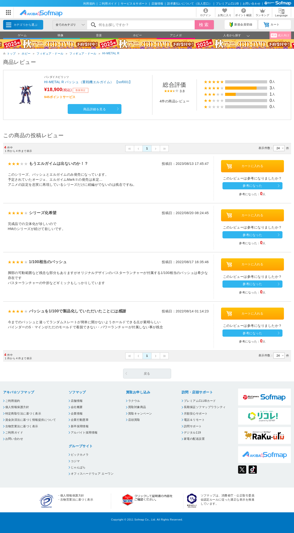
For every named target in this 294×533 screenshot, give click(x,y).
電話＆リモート (194, 419)
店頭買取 (134, 419)
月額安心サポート (196, 413)
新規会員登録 (241, 24)
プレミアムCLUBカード (200, 401)
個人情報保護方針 (17, 407)
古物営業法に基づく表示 (21, 426)
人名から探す (232, 35)
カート (271, 24)
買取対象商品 (137, 407)
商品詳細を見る (94, 109)
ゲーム (22, 35)
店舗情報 (157, 3)
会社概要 (77, 407)
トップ (11, 53)
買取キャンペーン (140, 413)
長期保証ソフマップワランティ (205, 407)
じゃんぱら (78, 467)
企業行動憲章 (80, 419)
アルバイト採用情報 (84, 432)
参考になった (252, 185)
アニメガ (176, 35)
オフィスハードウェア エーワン (92, 473)
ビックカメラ (80, 454)
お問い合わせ (252, 3)
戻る (147, 373)
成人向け (280, 35)
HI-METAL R (110, 53)
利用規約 (89, 3)
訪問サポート (193, 426)
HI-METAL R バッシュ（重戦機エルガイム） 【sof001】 (88, 82)
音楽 (99, 35)
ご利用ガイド (108, 3)
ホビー (137, 35)
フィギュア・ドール (49, 53)
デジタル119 (192, 432)
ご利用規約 (12, 401)
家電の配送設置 (194, 438)
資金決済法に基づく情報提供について (30, 419)
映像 (61, 35)
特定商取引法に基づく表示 (23, 413)
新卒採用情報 (80, 426)
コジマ (75, 461)
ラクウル (134, 401)
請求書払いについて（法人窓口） (189, 3)
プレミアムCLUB (227, 3)
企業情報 (77, 413)
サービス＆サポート (134, 3)
